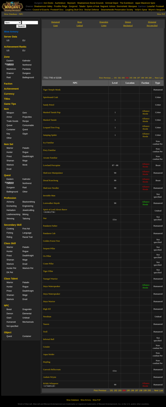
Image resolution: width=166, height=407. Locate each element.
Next (157, 78)
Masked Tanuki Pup (52, 112)
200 (150, 78)
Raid (9, 77)
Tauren (46, 324)
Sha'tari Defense (91, 10)
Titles (7, 98)
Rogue (25, 152)
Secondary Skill (12, 224)
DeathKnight (28, 156)
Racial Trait (27, 237)
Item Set (8, 144)
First (101, 78)
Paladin (25, 148)
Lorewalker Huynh (51, 203)
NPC (21, 14)
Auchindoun (60, 3)
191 (115, 78)
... (112, 78)
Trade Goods (12, 121)
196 (134, 78)
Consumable (28, 125)
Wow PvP (161, 14)
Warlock (10, 165)
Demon (10, 313)
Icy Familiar (48, 142)
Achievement (11, 88)
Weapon (10, 113)
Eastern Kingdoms (9, 62)
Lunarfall (151, 6)
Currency (9, 93)
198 (142, 78)
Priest (9, 156)
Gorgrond (73, 6)
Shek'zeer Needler (51, 188)
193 (123, 78)
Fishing (10, 233)
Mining (25, 214)
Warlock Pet (27, 268)
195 (130, 78)
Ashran (112, 6)
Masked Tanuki (50, 120)
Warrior (10, 148)
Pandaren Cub (49, 233)
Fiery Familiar (49, 150)
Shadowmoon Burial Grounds (90, 3)
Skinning (10, 218)
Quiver (9, 125)
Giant (9, 318)
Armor (9, 117)
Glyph (25, 134)
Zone (7, 56)
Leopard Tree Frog (51, 127)
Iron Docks (48, 3)
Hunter (10, 152)
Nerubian (47, 316)
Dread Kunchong (50, 180)
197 (138, 78)
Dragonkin (27, 309)
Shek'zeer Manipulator (53, 173)
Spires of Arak (93, 6)
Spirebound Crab (50, 97)
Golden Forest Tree (51, 241)
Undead (26, 318)
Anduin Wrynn (49, 377)
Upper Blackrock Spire (145, 3)
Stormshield (122, 6)
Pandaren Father (50, 226)
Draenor (10, 73)
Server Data (10, 36)
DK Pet (10, 272)
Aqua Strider (48, 354)
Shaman (10, 160)
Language (26, 233)
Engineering (27, 206)
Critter (103, 25)
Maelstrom (11, 69)
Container (11, 129)
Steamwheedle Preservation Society (117, 10)
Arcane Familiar (50, 157)
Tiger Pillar (48, 271)
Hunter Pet (11, 268)
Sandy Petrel (48, 105)
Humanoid (11, 322)
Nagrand (104, 6)
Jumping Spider (50, 135)
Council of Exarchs (41, 10)
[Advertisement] (93, 51)
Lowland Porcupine (51, 165)
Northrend (26, 65)
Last (161, 78)
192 (119, 78)
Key (8, 134)
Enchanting (12, 206)
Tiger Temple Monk (52, 89)
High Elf (47, 309)
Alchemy (10, 202)
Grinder (46, 346)
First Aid (26, 229)
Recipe (25, 121)
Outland (10, 65)
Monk (24, 165)
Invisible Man (49, 195)
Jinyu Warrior (49, 301)
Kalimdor (26, 60)
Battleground (28, 77)
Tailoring (26, 218)
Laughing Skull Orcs (74, 10)
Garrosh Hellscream (52, 369)
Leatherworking (13, 214)
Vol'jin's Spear (141, 10)
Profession (10, 198)
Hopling (46, 362)
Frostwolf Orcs (56, 10)
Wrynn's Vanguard (156, 10)
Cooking (10, 229)
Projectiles (27, 117)
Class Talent (11, 278)
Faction (8, 83)
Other (9, 138)
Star (45, 218)
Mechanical (128, 25)
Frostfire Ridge (60, 6)
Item (6, 109)
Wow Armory (11, 31)
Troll (45, 331)
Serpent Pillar (49, 248)
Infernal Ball (48, 339)
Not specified (12, 326)
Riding (9, 237)
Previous (107, 78)
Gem (24, 113)
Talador (82, 6)
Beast (9, 309)
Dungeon (26, 73)
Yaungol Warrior (50, 278)
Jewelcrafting (28, 210)
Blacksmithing (28, 202)
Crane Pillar (48, 263)
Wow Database (10, 14)
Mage (24, 160)
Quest (25, 129)
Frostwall (160, 6)
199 (146, 78)
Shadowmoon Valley (43, 6)
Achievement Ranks (15, 46)
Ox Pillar (47, 256)
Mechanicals (28, 322)
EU (23, 40)
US (8, 40)
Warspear (132, 6)
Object (7, 332)
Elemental (26, 313)
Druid (9, 169)
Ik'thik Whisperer (50, 383)
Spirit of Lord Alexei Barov (55, 209)
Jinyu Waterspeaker (51, 286)
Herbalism (11, 210)
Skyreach (71, 3)
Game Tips (10, 104)
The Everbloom (126, 3)
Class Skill (10, 243)
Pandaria (26, 69)
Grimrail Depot (111, 3)
